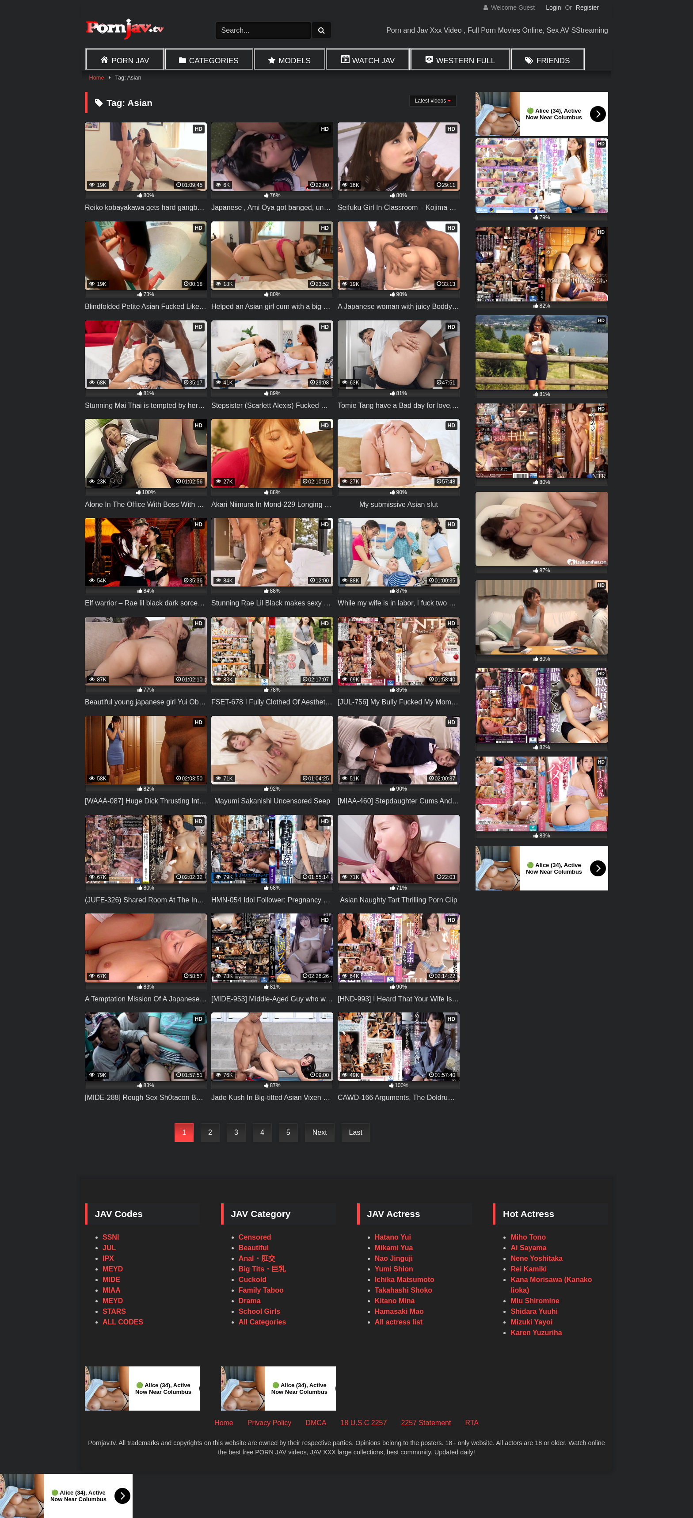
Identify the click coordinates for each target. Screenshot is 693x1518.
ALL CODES (123, 1322)
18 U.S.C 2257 (363, 1423)
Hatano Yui (393, 1237)
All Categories (262, 1322)
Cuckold (253, 1279)
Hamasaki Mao (399, 1311)
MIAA (112, 1290)
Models (294, 60)
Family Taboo (261, 1290)
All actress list (399, 1322)
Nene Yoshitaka (536, 1258)
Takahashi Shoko (403, 1290)
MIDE (111, 1279)
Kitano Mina (395, 1301)
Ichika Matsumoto (404, 1279)
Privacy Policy (270, 1423)
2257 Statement (426, 1423)
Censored (255, 1237)
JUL (109, 1248)
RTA (472, 1423)
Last (355, 1132)
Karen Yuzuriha (536, 1332)
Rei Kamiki (528, 1269)
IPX (108, 1258)
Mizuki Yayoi (531, 1322)
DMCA (315, 1423)
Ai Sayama (528, 1248)
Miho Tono (528, 1237)
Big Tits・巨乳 (262, 1269)
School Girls (259, 1311)
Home (96, 77)
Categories (214, 60)
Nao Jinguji (394, 1258)
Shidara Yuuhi (533, 1311)
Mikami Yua (394, 1248)
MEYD (113, 1269)
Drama (250, 1301)
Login (553, 7)
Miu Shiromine (534, 1301)
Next (319, 1132)
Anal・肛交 (257, 1258)
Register (587, 7)
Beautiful (254, 1248)
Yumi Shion (394, 1269)
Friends (553, 60)
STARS (114, 1311)
